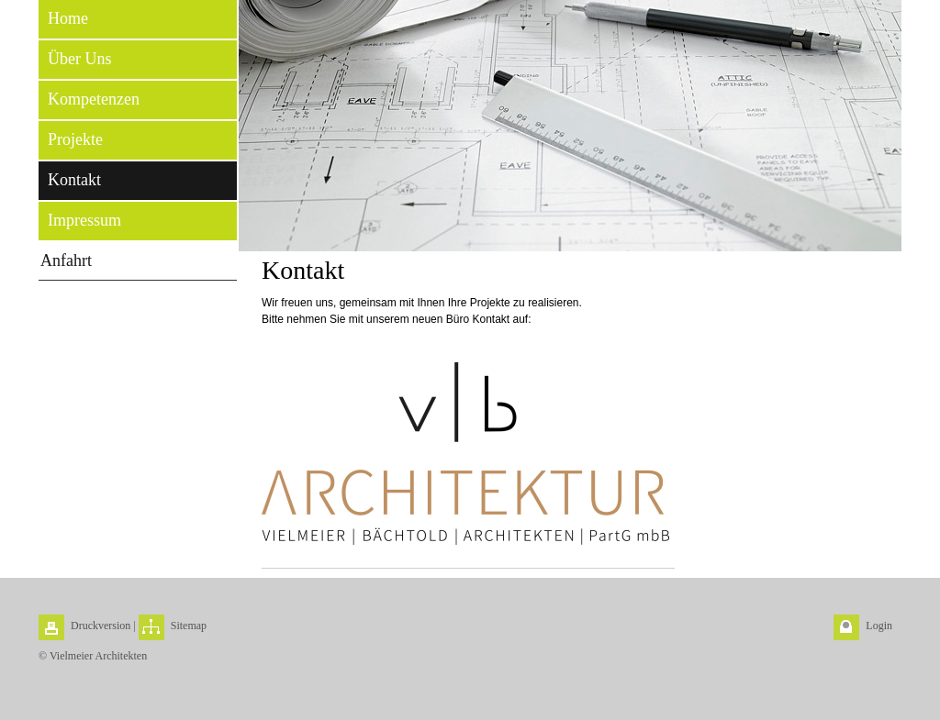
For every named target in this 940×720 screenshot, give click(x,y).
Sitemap (189, 625)
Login (879, 625)
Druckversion (100, 625)
